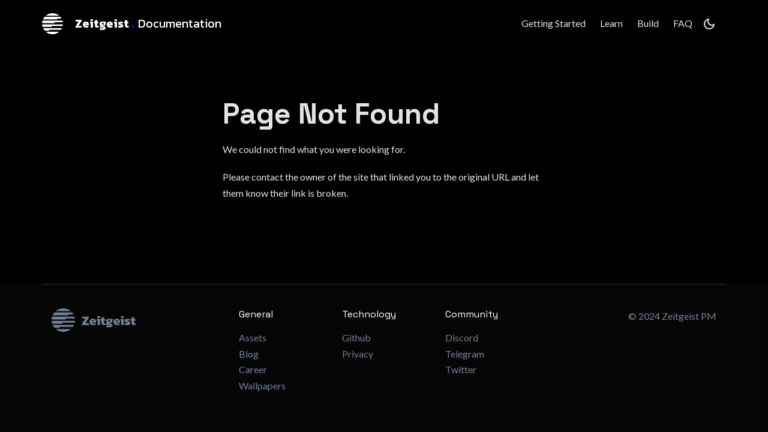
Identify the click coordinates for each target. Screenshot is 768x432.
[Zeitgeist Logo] (136, 320)
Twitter (460, 369)
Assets (252, 337)
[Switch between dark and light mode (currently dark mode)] (709, 24)
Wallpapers (262, 385)
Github (356, 337)
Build (648, 23)
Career (253, 369)
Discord (461, 337)
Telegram (464, 353)
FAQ (682, 23)
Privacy (357, 353)
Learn (611, 23)
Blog (249, 353)
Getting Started (553, 23)
